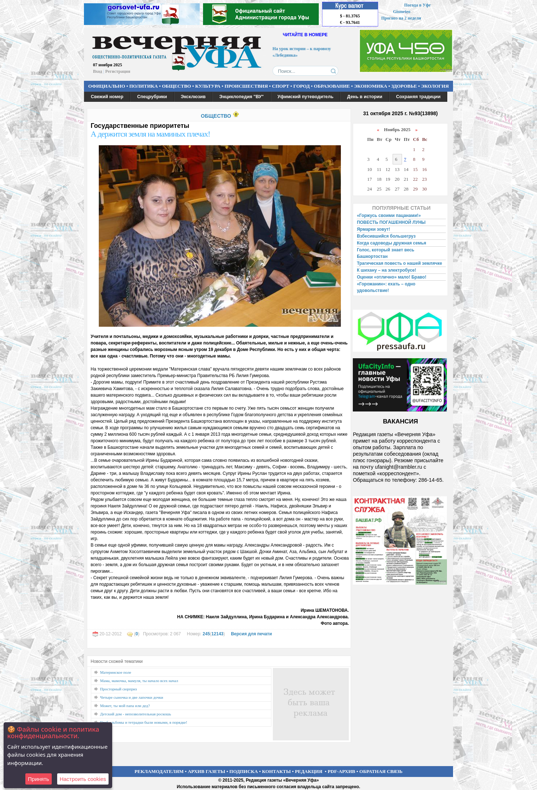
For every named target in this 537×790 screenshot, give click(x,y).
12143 (217, 633)
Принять (38, 779)
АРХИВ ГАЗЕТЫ (206, 771)
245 (206, 633)
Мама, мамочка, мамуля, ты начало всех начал (139, 680)
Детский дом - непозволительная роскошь (135, 714)
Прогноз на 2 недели (401, 18)
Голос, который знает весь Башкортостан (385, 253)
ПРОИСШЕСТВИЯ (246, 86)
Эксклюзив (193, 96)
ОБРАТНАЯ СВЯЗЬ (380, 771)
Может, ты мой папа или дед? (125, 705)
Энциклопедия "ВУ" (241, 96)
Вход (97, 71)
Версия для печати (251, 633)
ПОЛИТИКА (143, 86)
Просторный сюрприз (118, 689)
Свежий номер (107, 96)
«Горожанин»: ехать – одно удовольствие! (386, 287)
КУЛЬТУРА (207, 86)
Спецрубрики (152, 96)
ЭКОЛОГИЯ (435, 86)
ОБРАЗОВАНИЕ (332, 86)
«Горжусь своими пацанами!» (389, 215)
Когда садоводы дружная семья (391, 243)
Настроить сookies (83, 779)
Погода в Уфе (417, 5)
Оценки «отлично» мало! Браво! (391, 277)
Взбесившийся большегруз (386, 236)
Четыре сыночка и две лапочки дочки (132, 697)
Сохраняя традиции (418, 96)
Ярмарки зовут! (373, 229)
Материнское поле (115, 672)
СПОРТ (280, 86)
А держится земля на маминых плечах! (150, 133)
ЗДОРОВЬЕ (404, 86)
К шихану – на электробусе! (386, 270)
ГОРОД (301, 86)
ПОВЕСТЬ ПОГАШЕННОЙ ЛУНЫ (391, 222)
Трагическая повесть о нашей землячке (399, 263)
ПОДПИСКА (243, 771)
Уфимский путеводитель (306, 96)
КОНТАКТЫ (276, 771)
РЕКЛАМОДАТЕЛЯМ (159, 771)
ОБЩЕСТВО (176, 86)
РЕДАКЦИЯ (308, 771)
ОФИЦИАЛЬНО (106, 86)
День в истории (364, 96)
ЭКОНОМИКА (370, 86)
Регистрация (117, 71)
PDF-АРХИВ (341, 771)
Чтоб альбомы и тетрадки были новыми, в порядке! (143, 722)
